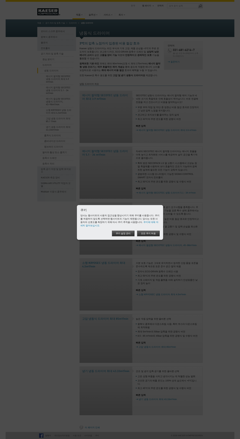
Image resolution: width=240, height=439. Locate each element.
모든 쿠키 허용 (148, 233)
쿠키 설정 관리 (123, 233)
